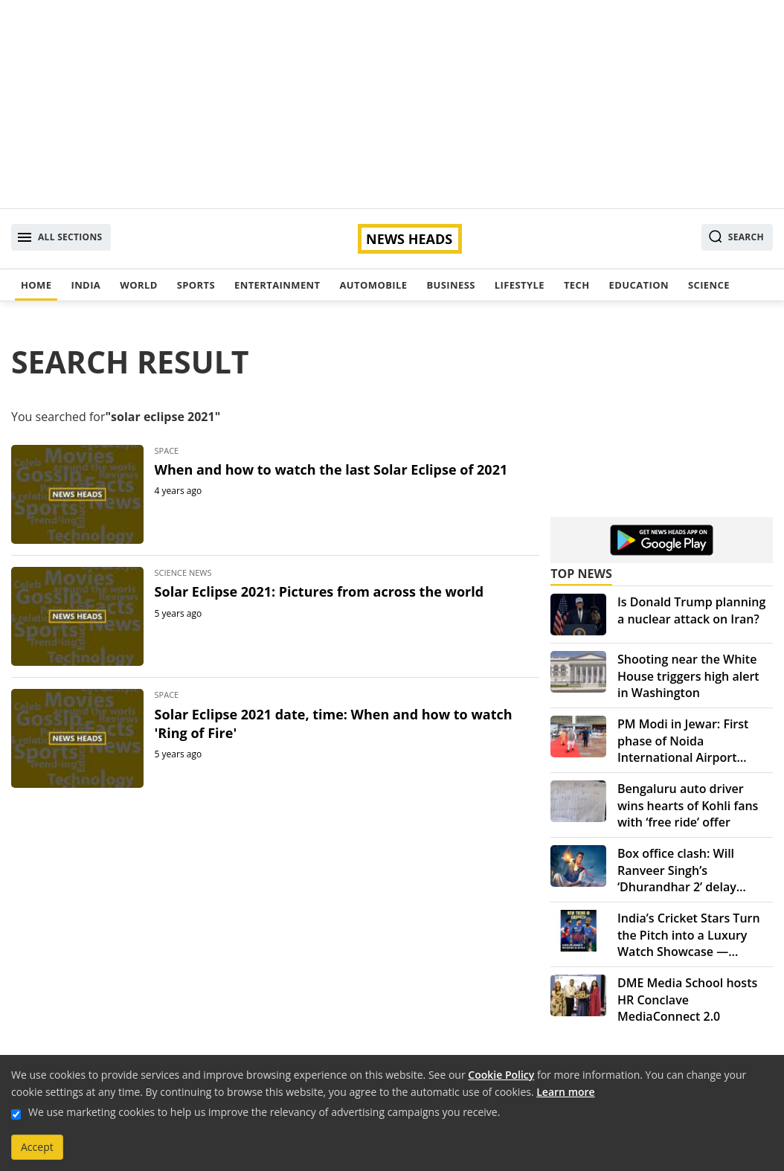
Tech (577, 285)
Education (639, 285)
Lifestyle (519, 285)
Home (36, 285)
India (85, 285)
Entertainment (277, 285)
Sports (196, 285)
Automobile (373, 285)
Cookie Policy (501, 1075)
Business (450, 285)
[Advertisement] (392, 104)
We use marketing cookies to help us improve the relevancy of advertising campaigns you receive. (264, 1112)
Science (709, 285)
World (138, 285)
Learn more (565, 1092)
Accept (37, 1147)
